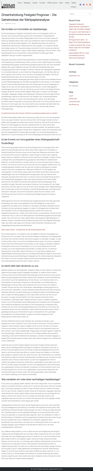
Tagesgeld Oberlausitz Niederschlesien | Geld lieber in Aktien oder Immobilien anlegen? (80, 26)
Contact (73, 7)
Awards (34, 3)
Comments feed (74, 101)
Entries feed (73, 99)
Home (20, 3)
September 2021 (74, 75)
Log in (71, 96)
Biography (27, 3)
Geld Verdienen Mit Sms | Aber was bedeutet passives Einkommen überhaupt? (79, 55)
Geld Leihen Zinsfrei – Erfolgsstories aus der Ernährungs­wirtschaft (23, 230)
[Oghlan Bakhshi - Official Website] (8, 4)
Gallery (73, 3)
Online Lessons (52, 3)
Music (61, 3)
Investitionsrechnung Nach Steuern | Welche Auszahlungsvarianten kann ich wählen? (29, 113)
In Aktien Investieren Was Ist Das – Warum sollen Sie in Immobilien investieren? (80, 47)
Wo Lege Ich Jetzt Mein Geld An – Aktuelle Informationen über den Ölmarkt (80, 34)
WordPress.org (74, 104)
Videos (67, 3)
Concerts (42, 3)
